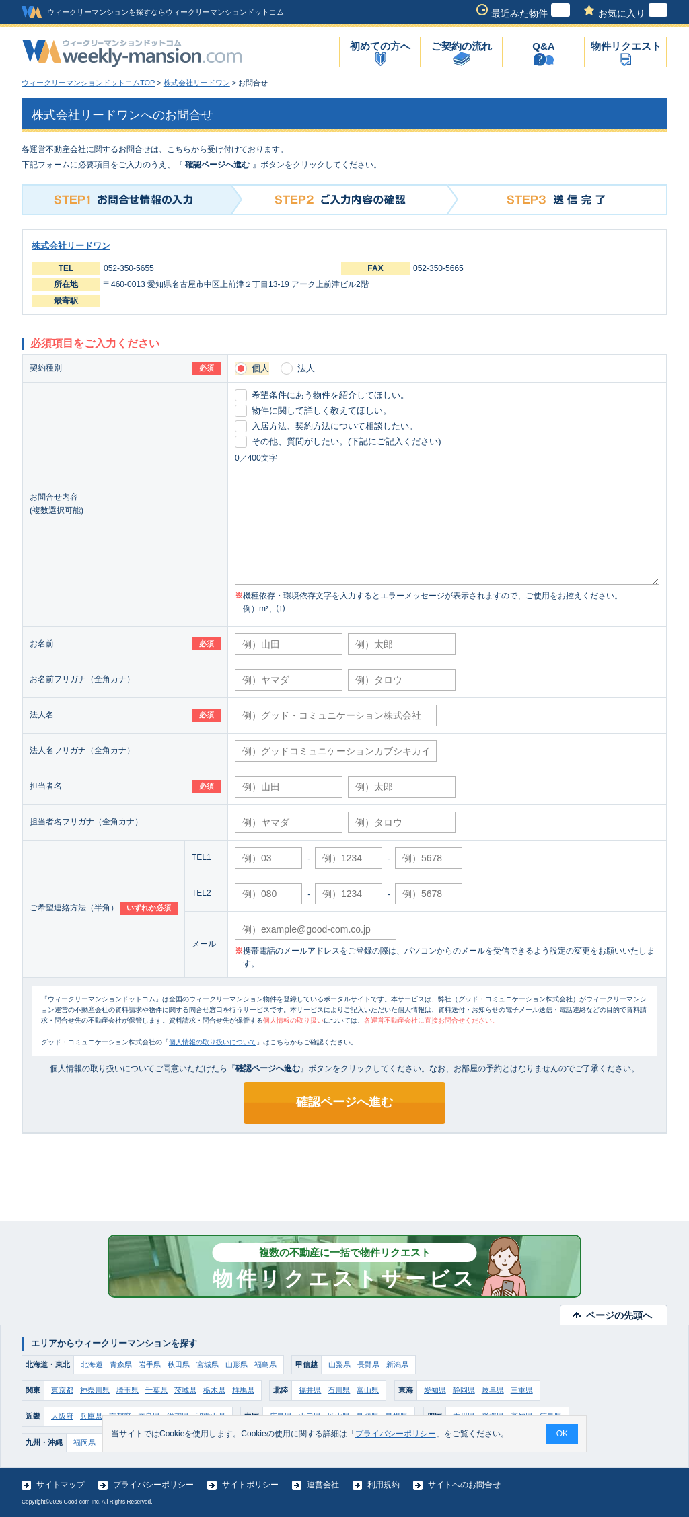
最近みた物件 (530, 13)
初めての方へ (380, 46)
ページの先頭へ (619, 1315)
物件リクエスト (626, 46)
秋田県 (179, 1364)
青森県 (121, 1364)
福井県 (310, 1390)
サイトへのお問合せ (464, 1484)
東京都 (62, 1390)
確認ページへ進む (344, 1102)
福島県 (265, 1364)
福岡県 (84, 1442)
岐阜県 (493, 1390)
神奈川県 (95, 1390)
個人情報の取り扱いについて (212, 1042)
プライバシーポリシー (153, 1484)
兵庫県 (91, 1416)
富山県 (368, 1390)
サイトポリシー (250, 1484)
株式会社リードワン (197, 83)
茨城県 (185, 1390)
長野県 (368, 1364)
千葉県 (156, 1390)
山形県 (236, 1364)
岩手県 (150, 1364)
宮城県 (207, 1364)
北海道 (92, 1364)
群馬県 (243, 1390)
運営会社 (323, 1484)
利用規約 (383, 1484)
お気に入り (632, 13)
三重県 (522, 1390)
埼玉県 (127, 1390)
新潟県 (397, 1364)
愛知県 (435, 1390)
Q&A (543, 46)
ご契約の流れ (461, 46)
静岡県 (464, 1390)
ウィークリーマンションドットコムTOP (88, 83)
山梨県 (339, 1364)
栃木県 (214, 1390)
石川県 (339, 1390)
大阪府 (62, 1416)
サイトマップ (60, 1484)
